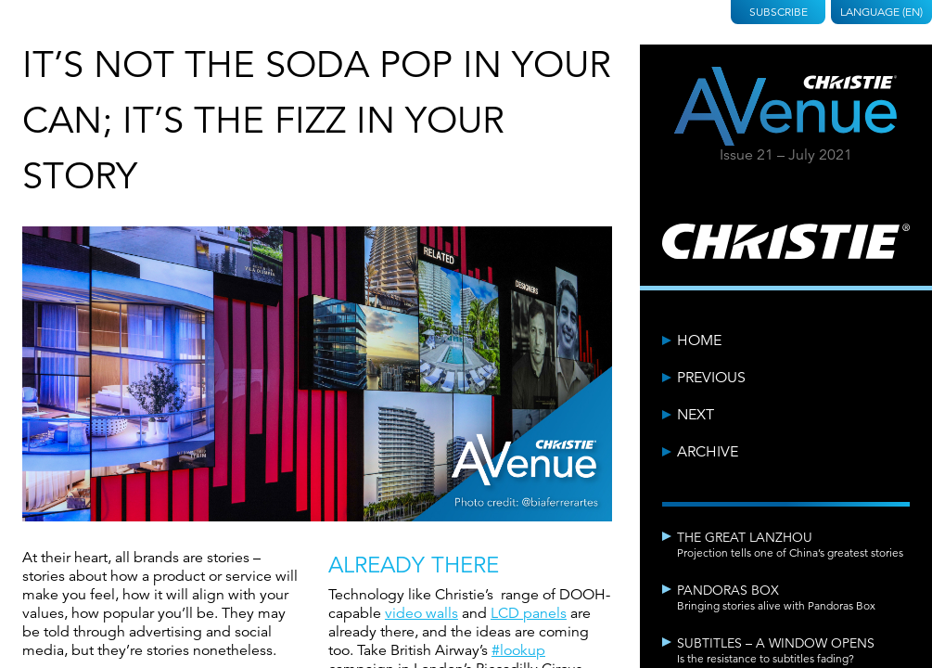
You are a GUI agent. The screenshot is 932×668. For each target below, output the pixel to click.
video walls (421, 613)
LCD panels (529, 613)
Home (699, 340)
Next (695, 414)
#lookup (518, 650)
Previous (711, 377)
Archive (707, 452)
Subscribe (778, 12)
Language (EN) (881, 12)
